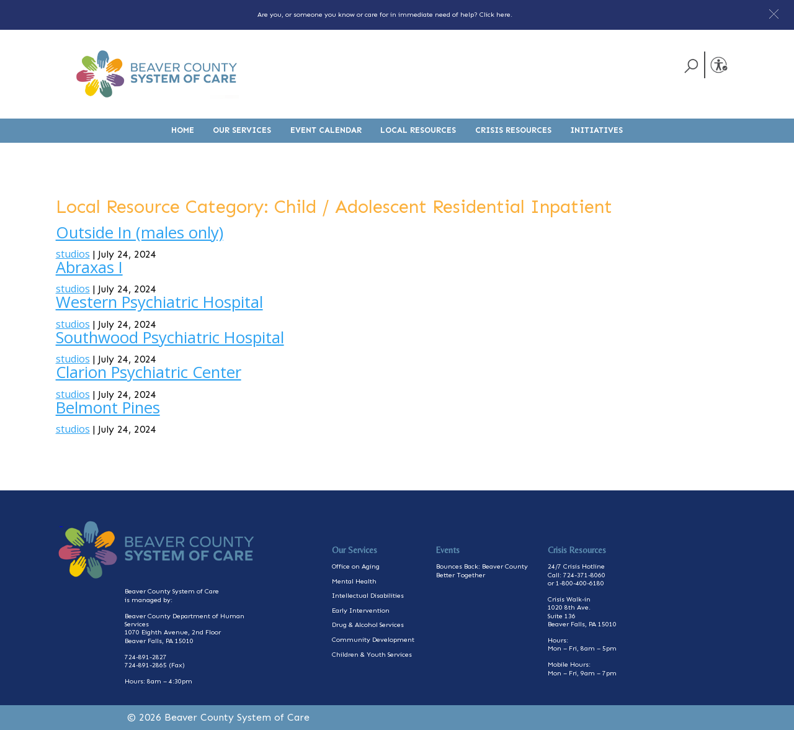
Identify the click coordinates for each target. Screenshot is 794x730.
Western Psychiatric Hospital (159, 302)
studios (73, 254)
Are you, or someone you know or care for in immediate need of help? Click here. (384, 15)
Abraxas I (89, 267)
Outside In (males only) (139, 232)
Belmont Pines (108, 407)
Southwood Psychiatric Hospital (170, 337)
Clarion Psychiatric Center (148, 372)
